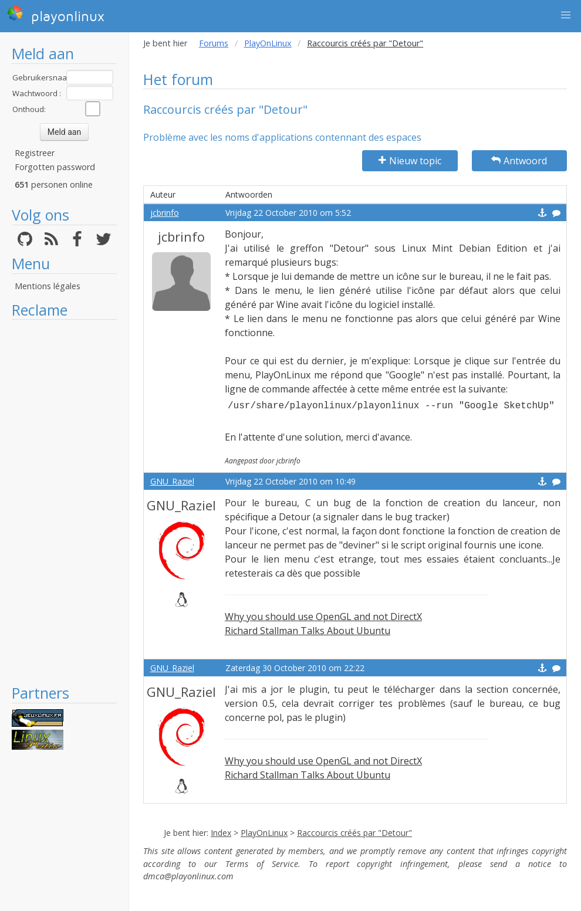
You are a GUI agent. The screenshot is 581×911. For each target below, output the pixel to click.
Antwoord (519, 160)
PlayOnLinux (268, 43)
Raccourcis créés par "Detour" (354, 832)
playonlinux (55, 15)
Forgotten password (55, 166)
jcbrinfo (164, 212)
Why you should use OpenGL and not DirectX (323, 616)
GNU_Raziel (172, 481)
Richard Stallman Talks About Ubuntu (307, 630)
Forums (213, 43)
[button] (565, 15)
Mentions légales (47, 286)
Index (221, 832)
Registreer (35, 152)
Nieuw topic (410, 160)
